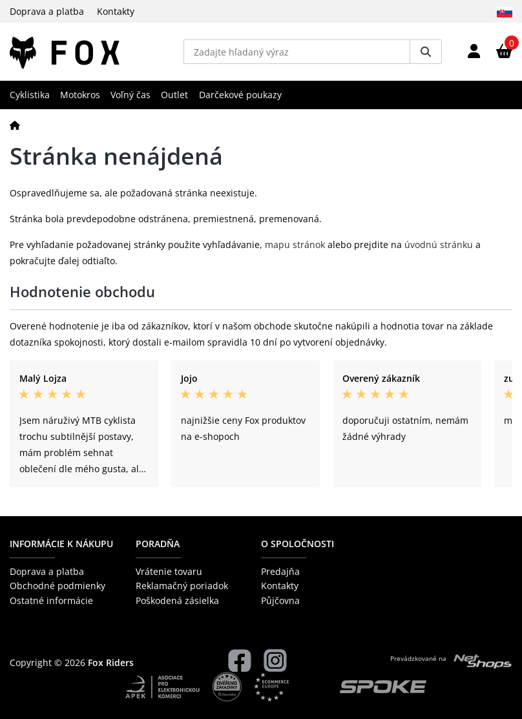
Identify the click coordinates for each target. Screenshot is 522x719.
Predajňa (280, 571)
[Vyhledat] (426, 51)
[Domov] (15, 125)
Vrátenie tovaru (169, 571)
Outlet (174, 95)
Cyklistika (30, 95)
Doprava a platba (47, 11)
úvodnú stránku (438, 244)
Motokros (80, 95)
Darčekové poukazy (240, 95)
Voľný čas (130, 95)
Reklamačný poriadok (182, 585)
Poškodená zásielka (177, 600)
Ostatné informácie (51, 600)
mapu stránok (295, 244)
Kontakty (115, 11)
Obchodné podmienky (57, 585)
